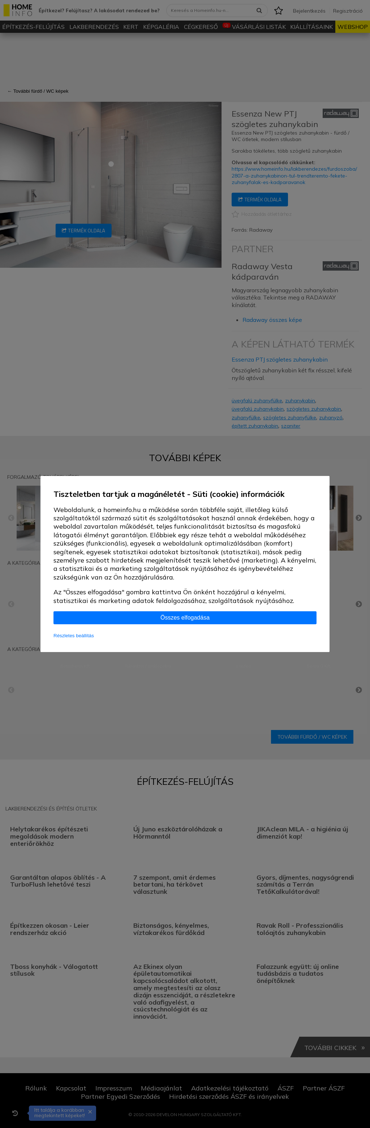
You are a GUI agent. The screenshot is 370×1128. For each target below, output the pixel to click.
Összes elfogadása (185, 618)
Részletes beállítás (73, 635)
